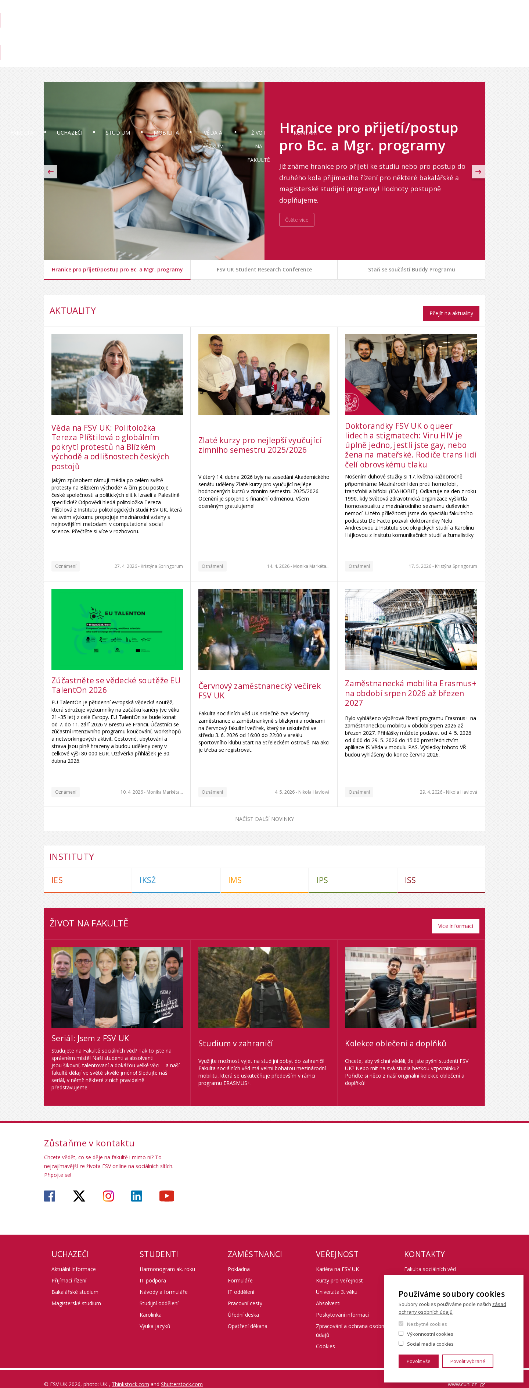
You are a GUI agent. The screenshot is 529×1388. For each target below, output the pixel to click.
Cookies (325, 1335)
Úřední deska (243, 1303)
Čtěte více (297, 219)
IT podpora (153, 1269)
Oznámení (65, 561)
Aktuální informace (73, 1258)
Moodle (386, 13)
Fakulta (66, 60)
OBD (410, 13)
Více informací (455, 914)
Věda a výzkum (309, 60)
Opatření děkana (247, 1315)
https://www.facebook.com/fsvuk (49, 1185)
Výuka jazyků (155, 1315)
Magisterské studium (76, 1292)
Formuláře (240, 1269)
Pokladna (239, 1258)
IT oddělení (241, 1281)
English (479, 27)
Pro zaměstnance (420, 39)
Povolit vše (419, 1361)
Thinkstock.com (130, 1373)
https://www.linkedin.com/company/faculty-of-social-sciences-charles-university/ (136, 1185)
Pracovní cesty (245, 1292)
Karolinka (151, 1303)
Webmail (435, 13)
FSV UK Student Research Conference (264, 269)
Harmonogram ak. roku (167, 1258)
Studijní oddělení (159, 1292)
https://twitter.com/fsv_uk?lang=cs (79, 1185)
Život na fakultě (388, 60)
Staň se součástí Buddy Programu (411, 269)
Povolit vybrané (467, 1361)
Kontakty (461, 60)
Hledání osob (470, 13)
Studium (183, 60)
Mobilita (242, 60)
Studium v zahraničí (235, 1033)
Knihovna (377, 39)
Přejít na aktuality (451, 307)
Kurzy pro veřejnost (339, 1269)
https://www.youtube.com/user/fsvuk (166, 1185)
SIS (364, 13)
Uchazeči (124, 60)
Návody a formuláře (164, 1281)
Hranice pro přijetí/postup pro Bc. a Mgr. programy (117, 269)
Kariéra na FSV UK (337, 1258)
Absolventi (328, 1292)
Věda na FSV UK (468, 39)
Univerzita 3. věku (336, 1281)
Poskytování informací (342, 1303)
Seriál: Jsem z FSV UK (90, 1027)
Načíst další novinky (264, 813)
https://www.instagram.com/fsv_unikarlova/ (108, 1185)
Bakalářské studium (74, 1281)
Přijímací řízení (68, 1269)
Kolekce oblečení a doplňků (395, 1033)
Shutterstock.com (182, 1373)
